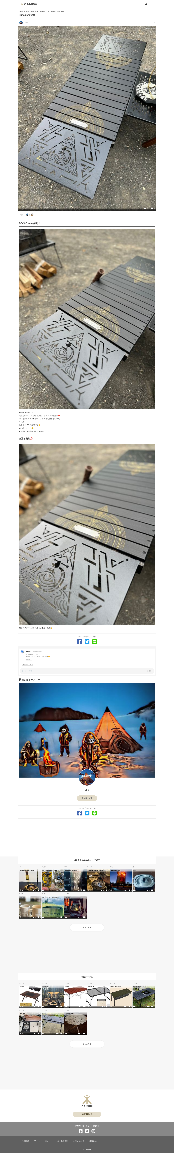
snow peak (45, 986)
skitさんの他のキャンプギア (87, 860)
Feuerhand (67, 897)
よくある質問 (62, 1141)
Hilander (22, 986)
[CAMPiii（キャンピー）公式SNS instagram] (93, 1131)
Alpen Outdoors (137, 986)
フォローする (87, 798)
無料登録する (87, 1114)
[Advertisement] (87, 837)
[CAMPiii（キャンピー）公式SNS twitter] (87, 1131)
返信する (29, 659)
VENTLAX (44, 1013)
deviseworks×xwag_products (27, 870)
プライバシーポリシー (43, 1141)
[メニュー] (152, 4)
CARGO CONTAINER (116, 986)
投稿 (149, 671)
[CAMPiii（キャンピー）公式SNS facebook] (81, 1131)
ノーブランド (91, 986)
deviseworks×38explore (71, 870)
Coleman (67, 986)
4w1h (134, 870)
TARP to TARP (23, 897)
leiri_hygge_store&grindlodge (49, 870)
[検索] (146, 4)
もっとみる (87, 928)
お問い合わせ (78, 1141)
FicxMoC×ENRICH (69, 1013)
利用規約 (25, 1141)
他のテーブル (87, 977)
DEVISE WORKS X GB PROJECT (96, 870)
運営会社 (93, 1141)
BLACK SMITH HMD (115, 870)
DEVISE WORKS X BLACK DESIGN (50, 897)
